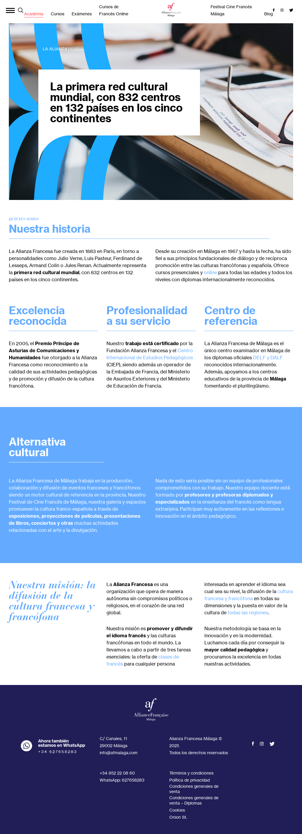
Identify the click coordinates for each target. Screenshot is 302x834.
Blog (268, 13)
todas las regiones (248, 612)
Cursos (57, 13)
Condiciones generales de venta (194, 789)
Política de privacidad (189, 779)
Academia (33, 13)
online (210, 272)
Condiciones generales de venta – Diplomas (194, 800)
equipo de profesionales (256, 481)
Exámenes (82, 13)
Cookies (177, 810)
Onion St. (178, 817)
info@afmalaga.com (118, 752)
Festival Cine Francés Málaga (231, 10)
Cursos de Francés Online (113, 10)
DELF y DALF (268, 357)
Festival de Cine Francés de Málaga (47, 502)
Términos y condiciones (191, 772)
